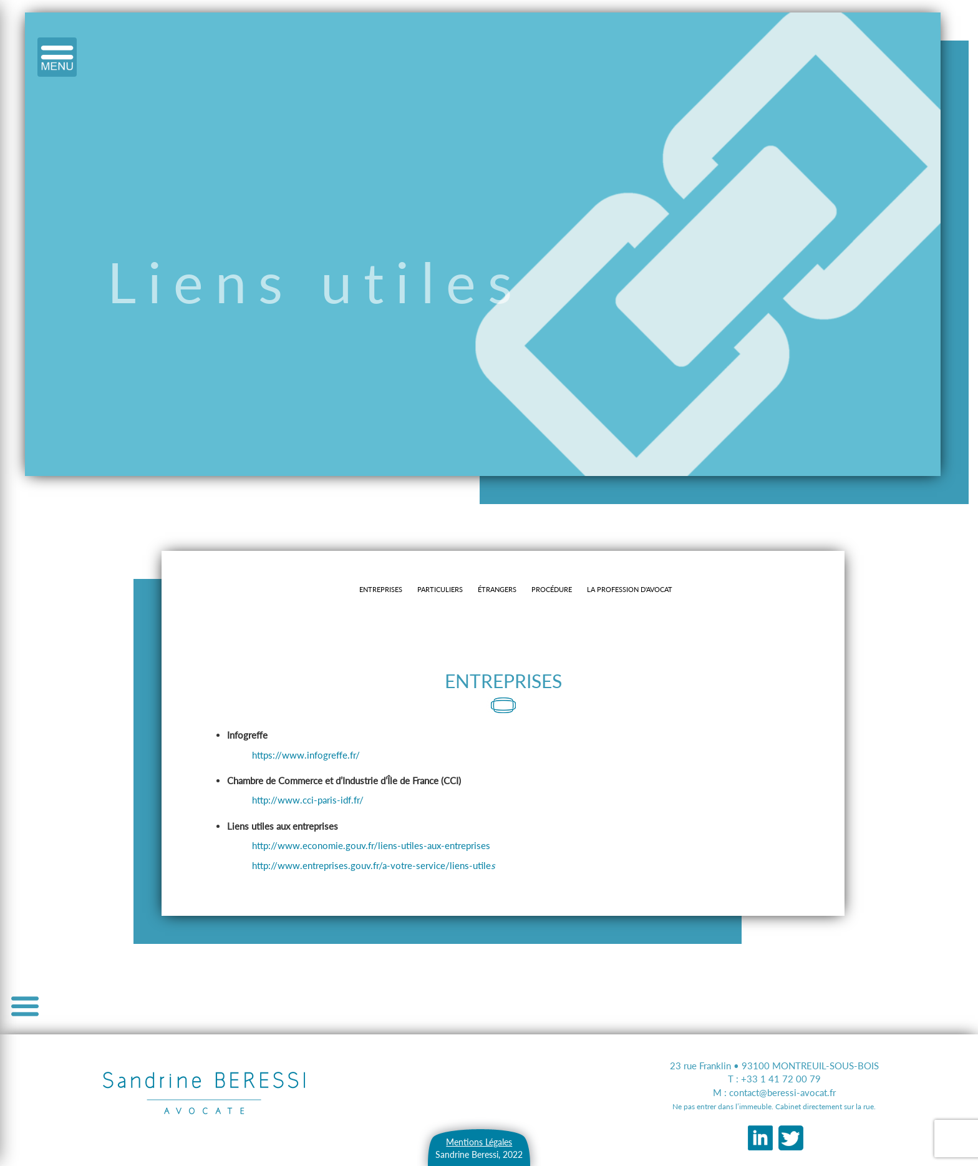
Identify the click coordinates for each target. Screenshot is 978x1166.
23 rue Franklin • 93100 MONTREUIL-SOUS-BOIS (774, 1065)
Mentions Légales (479, 1142)
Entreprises (380, 589)
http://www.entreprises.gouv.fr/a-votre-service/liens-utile (373, 865)
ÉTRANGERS (497, 589)
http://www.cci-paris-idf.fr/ (308, 799)
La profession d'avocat (629, 589)
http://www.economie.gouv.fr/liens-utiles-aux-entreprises (371, 845)
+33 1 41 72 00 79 (781, 1078)
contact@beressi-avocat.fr (782, 1092)
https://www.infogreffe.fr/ (306, 754)
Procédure (551, 589)
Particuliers (440, 589)
